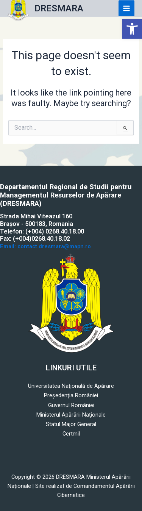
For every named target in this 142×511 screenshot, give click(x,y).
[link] (132, 29)
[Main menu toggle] (126, 8)
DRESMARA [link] (58, 8)
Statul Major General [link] (71, 424)
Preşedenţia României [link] (71, 395)
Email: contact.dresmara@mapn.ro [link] (45, 246)
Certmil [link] (71, 433)
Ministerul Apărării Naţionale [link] (71, 414)
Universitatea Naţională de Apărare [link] (71, 385)
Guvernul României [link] (71, 405)
